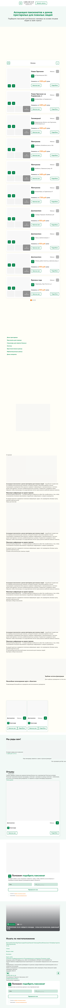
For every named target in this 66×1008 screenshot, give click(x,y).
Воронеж (8, 943)
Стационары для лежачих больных (16, 343)
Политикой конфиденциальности (21, 895)
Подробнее (55, 85)
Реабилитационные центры (14, 351)
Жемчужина (35, 141)
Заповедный (36, 118)
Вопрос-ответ (9, 951)
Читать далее (9, 780)
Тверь (7, 944)
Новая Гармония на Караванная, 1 (38, 95)
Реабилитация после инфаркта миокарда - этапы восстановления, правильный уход (33, 928)
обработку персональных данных (20, 893)
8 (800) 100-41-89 (29, 2)
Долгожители (36, 211)
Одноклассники (58, 973)
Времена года (36, 280)
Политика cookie (45, 958)
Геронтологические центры (14, 348)
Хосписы (9, 346)
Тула (10, 944)
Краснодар (13, 723)
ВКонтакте (7, 973)
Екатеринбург (15, 943)
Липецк (27, 943)
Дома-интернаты (12, 354)
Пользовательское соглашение (32, 958)
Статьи (8, 948)
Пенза (40, 943)
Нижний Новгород (34, 943)
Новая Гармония (37, 71)
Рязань (44, 943)
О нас (7, 946)
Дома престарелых (12, 337)
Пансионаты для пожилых (14, 340)
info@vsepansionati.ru (12, 978)
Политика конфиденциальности (15, 958)
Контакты (8, 954)
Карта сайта (9, 957)
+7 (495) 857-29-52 (11, 753)
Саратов (57, 943)
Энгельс (14, 944)
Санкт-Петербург (50, 943)
